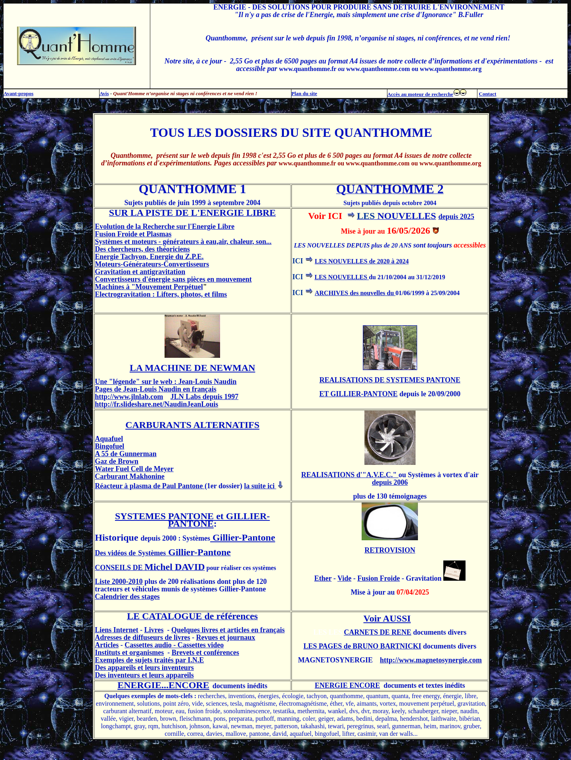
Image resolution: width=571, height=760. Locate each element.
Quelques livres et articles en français (228, 630)
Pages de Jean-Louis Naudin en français (156, 389)
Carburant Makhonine (130, 476)
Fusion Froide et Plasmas (133, 234)
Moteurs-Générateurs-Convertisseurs (152, 264)
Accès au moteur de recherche (420, 94)
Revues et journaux (225, 637)
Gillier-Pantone (242, 537)
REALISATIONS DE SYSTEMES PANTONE (389, 380)
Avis (104, 93)
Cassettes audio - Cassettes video (174, 645)
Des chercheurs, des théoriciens (142, 249)
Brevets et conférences (205, 652)
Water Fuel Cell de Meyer (134, 469)
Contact (487, 94)
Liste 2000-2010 (119, 581)
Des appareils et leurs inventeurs (144, 668)
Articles (107, 645)
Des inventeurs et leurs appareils (144, 675)
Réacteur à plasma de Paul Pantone (150, 486)
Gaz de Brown (116, 461)
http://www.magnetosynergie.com (431, 660)
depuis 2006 (390, 482)
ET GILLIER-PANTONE (358, 394)
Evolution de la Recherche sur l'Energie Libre (164, 226)
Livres (154, 630)
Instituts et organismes (129, 652)
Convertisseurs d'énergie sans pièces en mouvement (173, 279)
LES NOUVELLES (341, 277)
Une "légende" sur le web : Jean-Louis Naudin (165, 382)
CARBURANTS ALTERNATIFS (192, 425)
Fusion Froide (378, 578)
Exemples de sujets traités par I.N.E (149, 660)
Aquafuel (109, 439)
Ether (323, 578)
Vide (344, 578)
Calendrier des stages (127, 597)
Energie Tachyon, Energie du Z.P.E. (149, 257)
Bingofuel (109, 446)
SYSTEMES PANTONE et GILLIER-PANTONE (192, 520)
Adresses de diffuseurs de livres (142, 637)
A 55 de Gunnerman (126, 454)
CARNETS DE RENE (377, 632)
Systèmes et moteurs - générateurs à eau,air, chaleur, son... (183, 242)
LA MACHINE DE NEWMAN (192, 368)
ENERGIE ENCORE (347, 685)
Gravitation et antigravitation (140, 272)
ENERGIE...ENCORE (163, 685)
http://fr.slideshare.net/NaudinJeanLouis (156, 404)
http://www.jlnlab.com (129, 397)
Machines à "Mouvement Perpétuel (149, 287)
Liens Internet (116, 630)
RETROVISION (389, 550)
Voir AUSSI (387, 618)
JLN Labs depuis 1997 (205, 397)
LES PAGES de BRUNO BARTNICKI (362, 646)
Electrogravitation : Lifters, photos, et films (161, 294)
